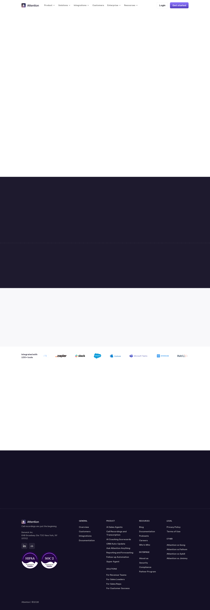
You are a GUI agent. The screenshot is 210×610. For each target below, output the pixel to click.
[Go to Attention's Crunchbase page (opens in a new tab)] (32, 546)
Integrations (85, 536)
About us (143, 558)
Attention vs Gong (176, 545)
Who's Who (144, 545)
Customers (98, 5)
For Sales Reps (113, 584)
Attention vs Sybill (176, 554)
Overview (84, 527)
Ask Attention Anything (118, 548)
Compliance (145, 567)
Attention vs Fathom (177, 549)
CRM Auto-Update (115, 544)
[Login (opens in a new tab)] (162, 5)
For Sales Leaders (115, 579)
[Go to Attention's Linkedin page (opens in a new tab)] (24, 546)
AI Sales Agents (114, 527)
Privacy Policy (174, 527)
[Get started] (179, 5)
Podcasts (144, 536)
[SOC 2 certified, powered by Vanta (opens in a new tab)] (49, 560)
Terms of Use (173, 531)
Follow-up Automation (117, 557)
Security (143, 562)
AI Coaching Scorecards (118, 539)
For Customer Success (118, 588)
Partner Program (147, 571)
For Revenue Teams (116, 575)
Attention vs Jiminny (177, 558)
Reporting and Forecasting (119, 552)
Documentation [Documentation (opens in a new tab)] (87, 540)
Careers (143, 540)
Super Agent (112, 561)
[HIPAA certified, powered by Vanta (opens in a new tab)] (30, 560)
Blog (141, 527)
